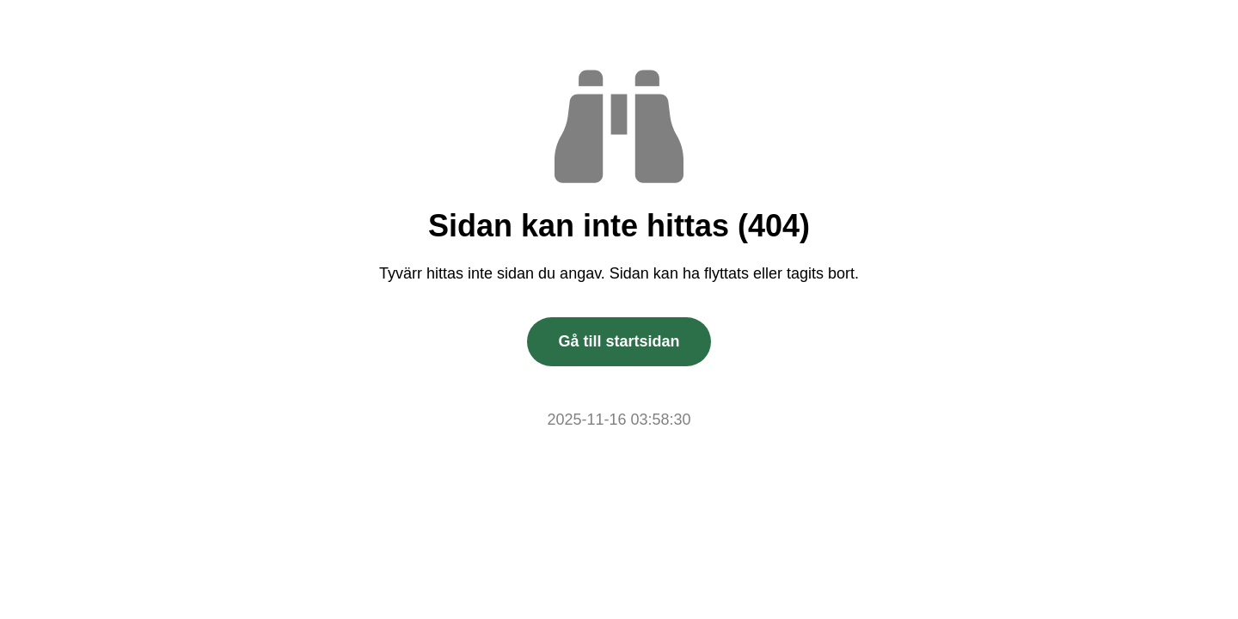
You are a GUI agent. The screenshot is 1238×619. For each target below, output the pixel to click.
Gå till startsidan (618, 341)
